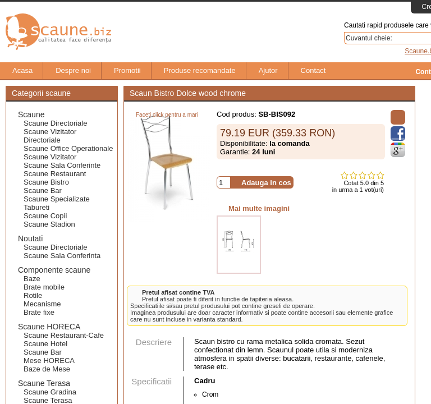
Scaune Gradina (50, 392)
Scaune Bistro (46, 182)
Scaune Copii (45, 216)
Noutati (30, 238)
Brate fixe (39, 312)
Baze (32, 278)
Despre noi (67, 70)
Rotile (33, 295)
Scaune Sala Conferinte (62, 165)
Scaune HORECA (49, 326)
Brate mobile (44, 287)
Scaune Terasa (44, 383)
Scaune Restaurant (55, 173)
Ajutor (262, 70)
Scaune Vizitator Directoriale (50, 135)
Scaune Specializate (57, 199)
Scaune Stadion (49, 224)
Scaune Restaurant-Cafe (64, 335)
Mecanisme (42, 304)
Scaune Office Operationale (68, 148)
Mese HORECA (49, 360)
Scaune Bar (43, 190)
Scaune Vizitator (50, 157)
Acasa (17, 70)
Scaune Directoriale (55, 123)
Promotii (122, 70)
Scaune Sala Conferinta (62, 255)
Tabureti (36, 207)
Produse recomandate (194, 70)
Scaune (31, 114)
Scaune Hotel (45, 343)
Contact (308, 70)
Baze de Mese (47, 369)
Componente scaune (54, 269)
